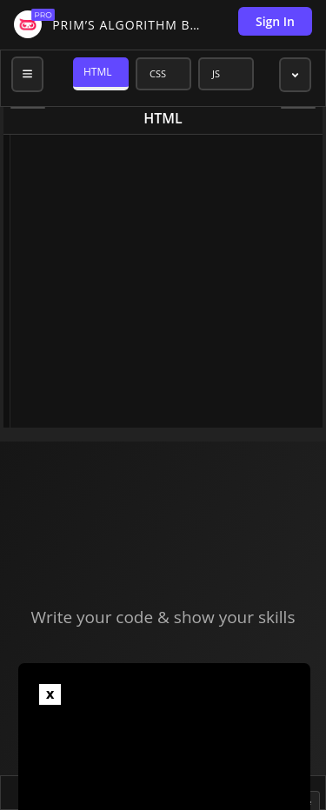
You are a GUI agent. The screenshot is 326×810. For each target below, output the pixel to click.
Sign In (275, 21)
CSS (158, 73)
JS (216, 73)
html (163, 118)
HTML (97, 71)
